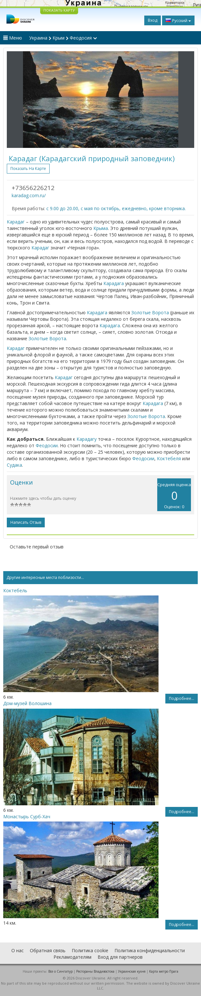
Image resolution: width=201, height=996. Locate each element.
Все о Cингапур (60, 971)
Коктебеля (169, 458)
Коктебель (15, 590)
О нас (17, 950)
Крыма (100, 228)
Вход (152, 20)
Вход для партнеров (120, 957)
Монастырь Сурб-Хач (26, 816)
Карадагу (87, 439)
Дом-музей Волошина (27, 703)
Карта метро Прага (163, 971)
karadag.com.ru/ (29, 195)
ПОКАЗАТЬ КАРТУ (59, 10)
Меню (12, 38)
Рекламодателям (72, 957)
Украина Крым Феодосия (63, 38)
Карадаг (16, 222)
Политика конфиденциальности (149, 950)
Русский (178, 20)
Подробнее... (181, 698)
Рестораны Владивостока (95, 971)
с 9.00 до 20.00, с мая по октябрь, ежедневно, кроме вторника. (116, 208)
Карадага (113, 283)
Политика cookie (90, 950)
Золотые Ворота (150, 312)
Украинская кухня (132, 971)
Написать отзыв (25, 522)
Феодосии (47, 445)
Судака (14, 465)
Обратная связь (47, 950)
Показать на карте (28, 168)
